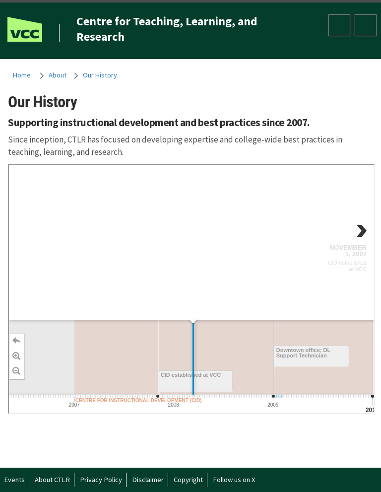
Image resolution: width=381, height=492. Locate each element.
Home (22, 74)
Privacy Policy (101, 479)
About (57, 74)
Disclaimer (148, 479)
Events (14, 479)
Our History (100, 74)
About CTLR (52, 479)
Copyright (188, 479)
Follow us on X (234, 479)
